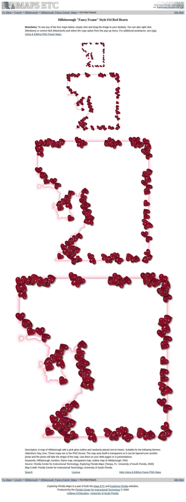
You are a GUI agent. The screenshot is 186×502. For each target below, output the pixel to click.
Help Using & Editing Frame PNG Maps (140, 472)
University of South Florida (104, 493)
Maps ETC (99, 486)
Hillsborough (31, 12)
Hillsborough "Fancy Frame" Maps (59, 12)
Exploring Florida (119, 486)
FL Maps (7, 12)
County (18, 12)
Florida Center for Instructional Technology (97, 489)
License (76, 472)
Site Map (179, 12)
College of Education (78, 493)
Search (28, 472)
